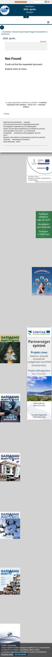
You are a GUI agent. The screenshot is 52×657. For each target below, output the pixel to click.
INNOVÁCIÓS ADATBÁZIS (12, 122)
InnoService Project (21, 139)
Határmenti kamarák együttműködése (19, 126)
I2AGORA (6, 139)
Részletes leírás (7, 654)
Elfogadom (20, 654)
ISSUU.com (32, 105)
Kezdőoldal (7, 32)
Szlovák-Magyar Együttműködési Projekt (21, 124)
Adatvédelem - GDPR (11, 142)
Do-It (5, 135)
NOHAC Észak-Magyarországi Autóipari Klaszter (24, 129)
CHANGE (27, 122)
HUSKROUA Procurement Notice (27, 133)
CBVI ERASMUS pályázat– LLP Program (19, 131)
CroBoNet (7, 133)
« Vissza (6, 114)
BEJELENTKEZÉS (20, 2)
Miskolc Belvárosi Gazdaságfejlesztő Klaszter (24, 137)
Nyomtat (43, 41)
